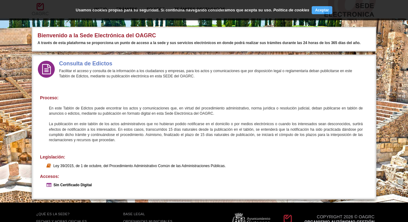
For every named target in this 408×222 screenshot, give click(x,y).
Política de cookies (291, 10)
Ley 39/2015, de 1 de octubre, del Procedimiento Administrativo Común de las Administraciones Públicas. (139, 166)
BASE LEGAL (134, 214)
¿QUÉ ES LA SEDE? (53, 214)
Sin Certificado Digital (73, 185)
